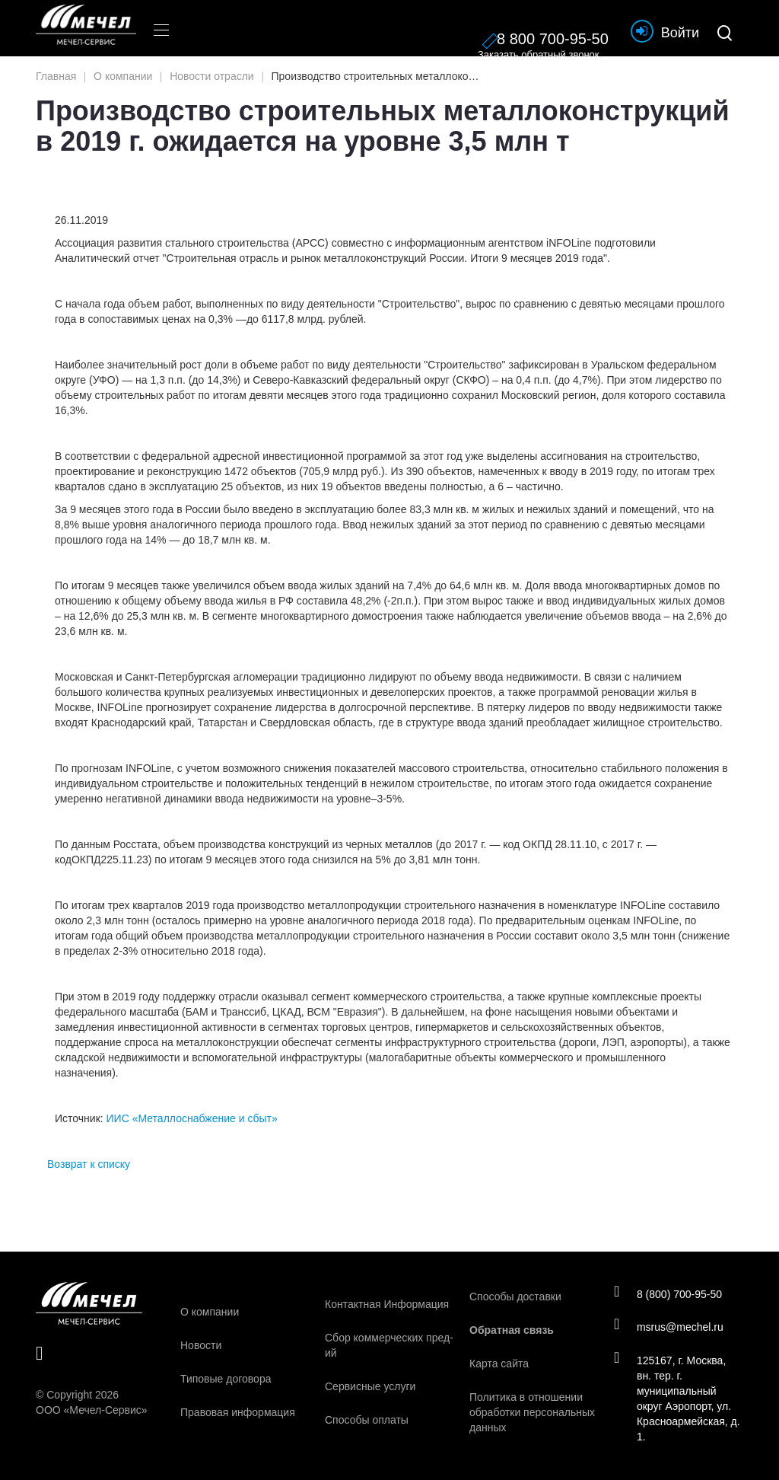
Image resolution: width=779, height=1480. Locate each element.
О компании (209, 1312)
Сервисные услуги (370, 1386)
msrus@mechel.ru (670, 1327)
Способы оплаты (367, 1420)
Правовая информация (237, 1412)
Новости (200, 1345)
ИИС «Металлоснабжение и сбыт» (192, 1118)
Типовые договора (225, 1379)
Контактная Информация (387, 1304)
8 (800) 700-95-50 (670, 1293)
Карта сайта (499, 1363)
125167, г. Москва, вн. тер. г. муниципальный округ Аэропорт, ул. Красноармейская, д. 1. (674, 1399)
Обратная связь (511, 1330)
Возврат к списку (88, 1164)
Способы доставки (515, 1296)
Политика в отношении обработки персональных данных (532, 1412)
